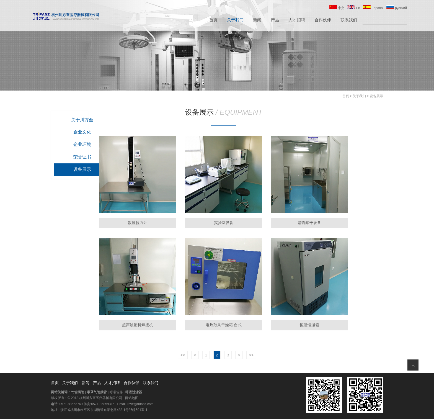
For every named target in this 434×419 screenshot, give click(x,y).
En (353, 9)
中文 (337, 9)
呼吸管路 (116, 391)
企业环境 (84, 144)
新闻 (257, 20)
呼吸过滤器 (133, 391)
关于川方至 (84, 119)
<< (182, 354)
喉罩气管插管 (97, 391)
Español (373, 9)
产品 (275, 20)
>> (251, 354)
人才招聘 (296, 20)
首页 (213, 20)
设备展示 (376, 96)
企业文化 (84, 132)
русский (396, 9)
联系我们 (348, 20)
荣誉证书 (84, 157)
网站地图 (131, 397)
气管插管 (77, 391)
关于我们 (235, 20)
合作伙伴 (322, 20)
